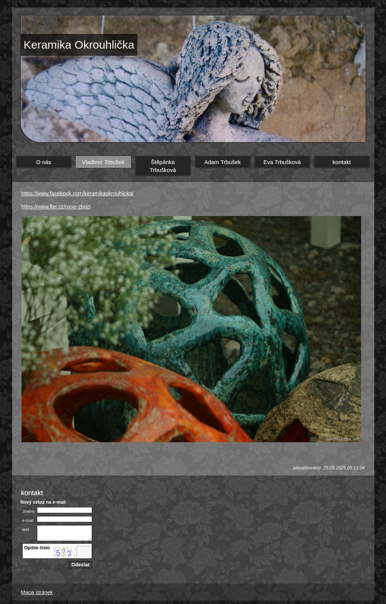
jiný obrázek (37, 557)
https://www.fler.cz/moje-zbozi (56, 207)
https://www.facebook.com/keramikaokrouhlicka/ (78, 193)
